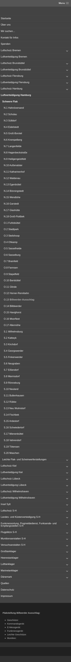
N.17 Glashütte (12, 210)
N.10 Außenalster (13, 165)
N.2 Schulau (10, 114)
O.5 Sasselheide (12, 248)
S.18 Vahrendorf (12, 440)
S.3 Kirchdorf (11, 344)
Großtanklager (8, 551)
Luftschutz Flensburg (12, 76)
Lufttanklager (8, 564)
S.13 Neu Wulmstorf (14, 408)
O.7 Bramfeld (11, 261)
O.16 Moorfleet (12, 319)
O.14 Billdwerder (13, 306)
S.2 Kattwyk (10, 338)
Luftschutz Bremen (11, 50)
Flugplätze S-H (9, 532)
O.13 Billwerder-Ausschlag (19, 299)
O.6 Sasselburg (12, 255)
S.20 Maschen (11, 453)
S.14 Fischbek (11, 414)
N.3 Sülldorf (10, 120)
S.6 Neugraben (12, 363)
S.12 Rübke (10, 402)
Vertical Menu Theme (41, 659)
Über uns (6, 24)
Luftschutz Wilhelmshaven (15, 491)
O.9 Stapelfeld (11, 274)
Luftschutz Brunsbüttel (13, 63)
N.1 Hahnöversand (14, 108)
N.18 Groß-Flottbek (14, 216)
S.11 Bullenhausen (14, 395)
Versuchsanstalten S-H (13, 545)
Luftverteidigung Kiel (12, 472)
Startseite (6, 18)
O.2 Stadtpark (11, 229)
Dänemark (6, 577)
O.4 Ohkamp (10, 242)
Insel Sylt (6, 504)
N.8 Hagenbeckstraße (15, 152)
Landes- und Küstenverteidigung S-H (20, 517)
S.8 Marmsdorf (12, 376)
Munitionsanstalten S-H (13, 538)
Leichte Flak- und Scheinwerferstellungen (24, 459)
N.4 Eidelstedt (11, 127)
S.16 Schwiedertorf (14, 427)
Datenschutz (7, 589)
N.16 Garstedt (11, 203)
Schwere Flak (10, 101)
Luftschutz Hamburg (11, 88)
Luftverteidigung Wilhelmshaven (18, 497)
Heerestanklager (9, 557)
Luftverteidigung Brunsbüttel (16, 69)
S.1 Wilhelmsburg (13, 331)
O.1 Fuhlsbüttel (12, 223)
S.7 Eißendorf (11, 370)
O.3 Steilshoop (12, 235)
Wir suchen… (8, 31)
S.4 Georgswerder (13, 351)
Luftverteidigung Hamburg (16, 95)
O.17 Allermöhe (12, 325)
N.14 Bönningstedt (14, 191)
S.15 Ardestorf (11, 421)
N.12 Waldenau (12, 178)
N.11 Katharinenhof (14, 171)
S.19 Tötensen (11, 446)
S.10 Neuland (11, 389)
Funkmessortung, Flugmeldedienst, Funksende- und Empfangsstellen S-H (29, 524)
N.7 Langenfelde (12, 146)
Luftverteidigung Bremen (14, 56)
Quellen (5, 583)
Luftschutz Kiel (8, 465)
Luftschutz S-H (9, 510)
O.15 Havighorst (12, 312)
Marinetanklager (9, 570)
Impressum (7, 596)
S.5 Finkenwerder (13, 357)
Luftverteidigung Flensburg (15, 82)
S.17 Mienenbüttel (13, 434)
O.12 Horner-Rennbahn (16, 293)
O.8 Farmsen (11, 267)
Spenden (5, 44)
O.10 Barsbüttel (12, 280)
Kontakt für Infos (9, 37)
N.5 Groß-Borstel (13, 133)
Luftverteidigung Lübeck (13, 485)
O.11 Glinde (10, 287)
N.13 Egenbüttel (12, 184)
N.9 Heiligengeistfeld (15, 159)
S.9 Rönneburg (12, 383)
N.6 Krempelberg (13, 140)
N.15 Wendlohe (12, 197)
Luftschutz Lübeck (10, 478)
